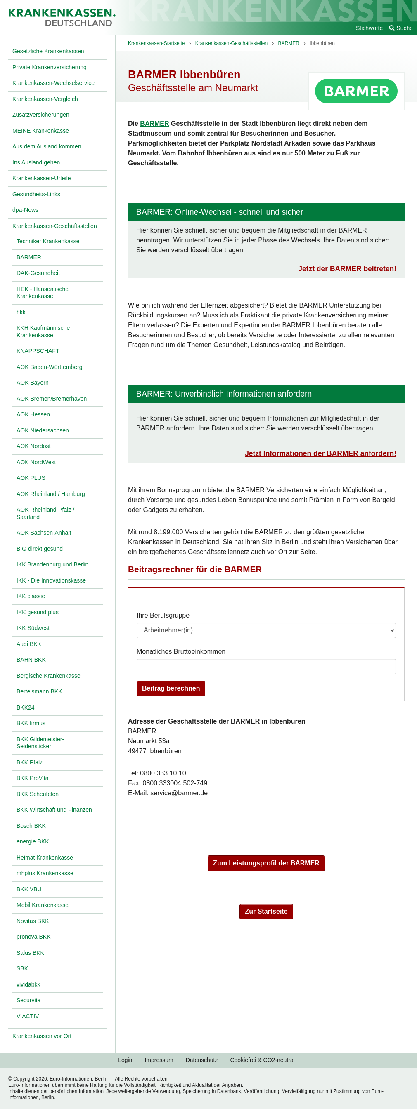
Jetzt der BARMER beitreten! (347, 269)
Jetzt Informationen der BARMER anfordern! (320, 453)
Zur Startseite (266, 911)
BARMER (154, 123)
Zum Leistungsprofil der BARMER (266, 863)
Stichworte (369, 28)
